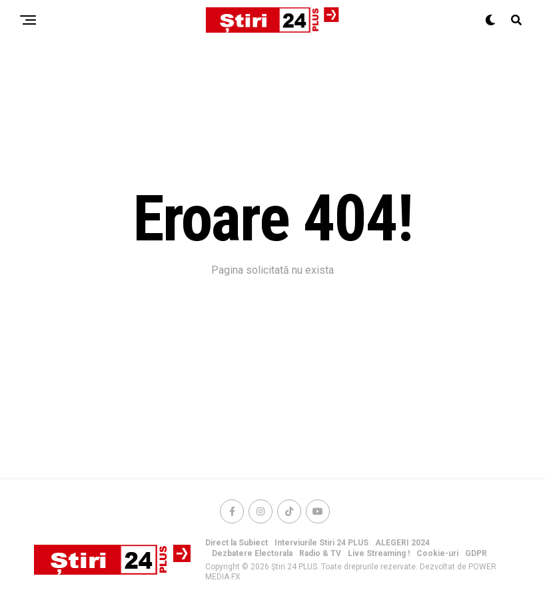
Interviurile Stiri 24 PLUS (321, 542)
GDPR (476, 553)
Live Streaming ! (379, 553)
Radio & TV (320, 553)
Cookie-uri (437, 553)
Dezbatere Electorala (252, 553)
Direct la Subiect (236, 542)
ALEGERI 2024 (402, 542)
